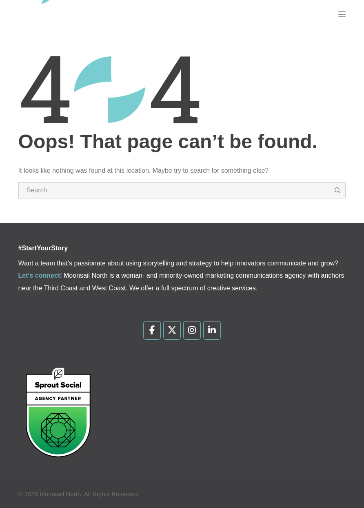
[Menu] (342, 14)
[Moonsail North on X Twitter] (172, 330)
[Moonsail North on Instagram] (192, 330)
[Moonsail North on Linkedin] (212, 330)
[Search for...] (174, 190)
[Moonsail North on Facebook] (152, 330)
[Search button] (337, 190)
